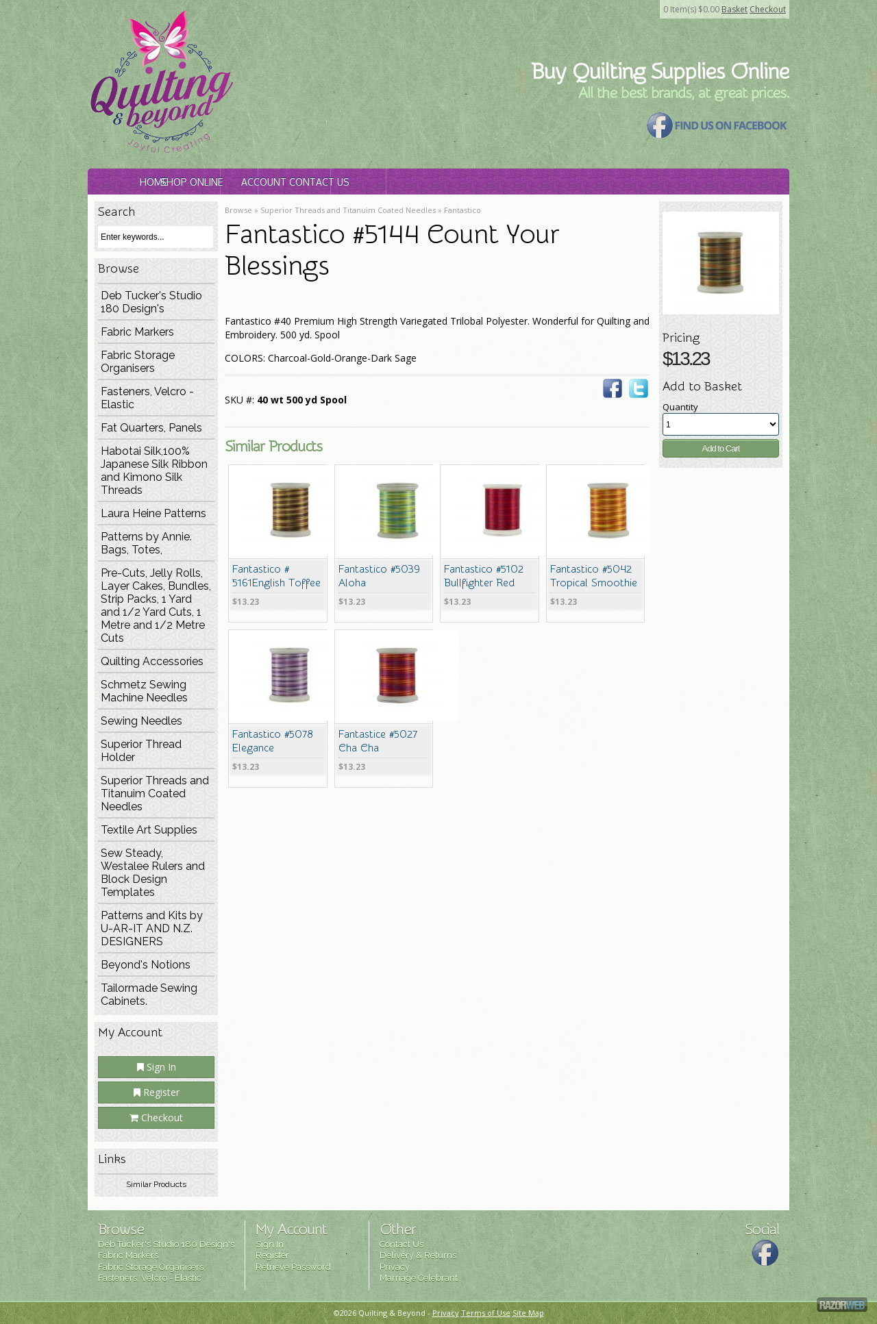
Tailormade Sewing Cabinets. (149, 995)
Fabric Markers (137, 331)
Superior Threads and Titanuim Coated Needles (155, 793)
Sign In (156, 1066)
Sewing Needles (141, 720)
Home (154, 182)
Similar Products (156, 1184)
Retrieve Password (293, 1267)
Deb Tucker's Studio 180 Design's (151, 302)
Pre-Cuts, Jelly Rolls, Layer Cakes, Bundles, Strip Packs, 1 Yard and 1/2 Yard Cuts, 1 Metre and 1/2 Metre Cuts (156, 605)
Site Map (528, 1313)
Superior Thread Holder (141, 751)
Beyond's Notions (145, 964)
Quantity (680, 407)
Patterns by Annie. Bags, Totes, (146, 543)
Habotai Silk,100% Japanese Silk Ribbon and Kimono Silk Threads (154, 471)
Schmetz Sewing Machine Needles (144, 691)
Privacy (395, 1267)
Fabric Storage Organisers (138, 362)
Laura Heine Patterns (153, 513)
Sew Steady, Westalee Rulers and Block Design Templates (153, 873)
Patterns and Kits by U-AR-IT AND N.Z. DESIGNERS (152, 928)
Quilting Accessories (152, 661)
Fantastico (462, 210)
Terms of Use (485, 1313)
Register (157, 1092)
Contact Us (555, 182)
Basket (734, 9)
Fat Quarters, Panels (151, 427)
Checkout (768, 9)
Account (421, 182)
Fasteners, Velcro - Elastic (147, 398)
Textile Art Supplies (149, 829)
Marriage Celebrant (419, 1278)
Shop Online (288, 182)
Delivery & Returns (418, 1255)
